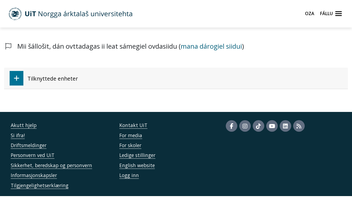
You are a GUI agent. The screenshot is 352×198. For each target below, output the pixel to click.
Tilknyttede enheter (44, 78)
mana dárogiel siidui (211, 46)
